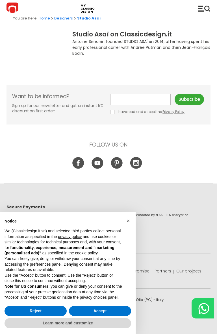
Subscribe (189, 99)
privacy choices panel (99, 297)
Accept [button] (100, 311)
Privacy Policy (173, 111)
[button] (128, 220)
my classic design (88, 8)
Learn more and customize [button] (68, 323)
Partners (163, 271)
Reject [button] (36, 311)
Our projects (188, 271)
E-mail (140, 99)
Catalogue (204, 8)
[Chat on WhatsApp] (203, 308)
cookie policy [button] (86, 253)
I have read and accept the (147, 111)
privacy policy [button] (70, 236)
